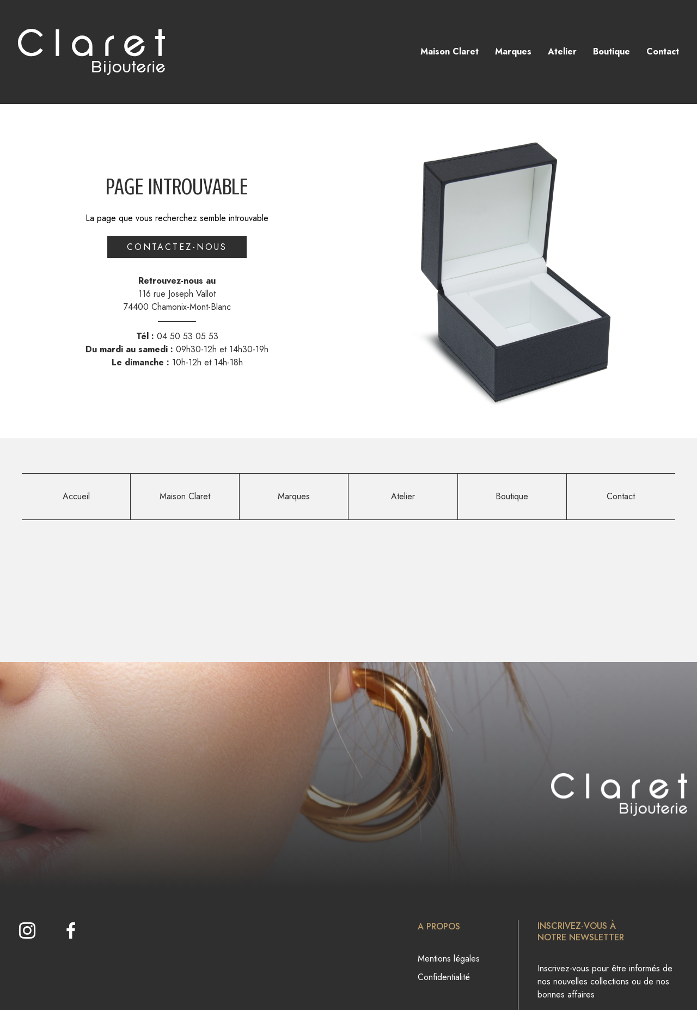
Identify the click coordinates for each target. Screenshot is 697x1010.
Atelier (562, 51)
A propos (439, 926)
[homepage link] (91, 52)
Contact (662, 51)
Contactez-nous (177, 247)
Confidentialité (444, 977)
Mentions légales (449, 958)
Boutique (611, 51)
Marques (513, 51)
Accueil (76, 496)
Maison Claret (449, 51)
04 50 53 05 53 (187, 336)
